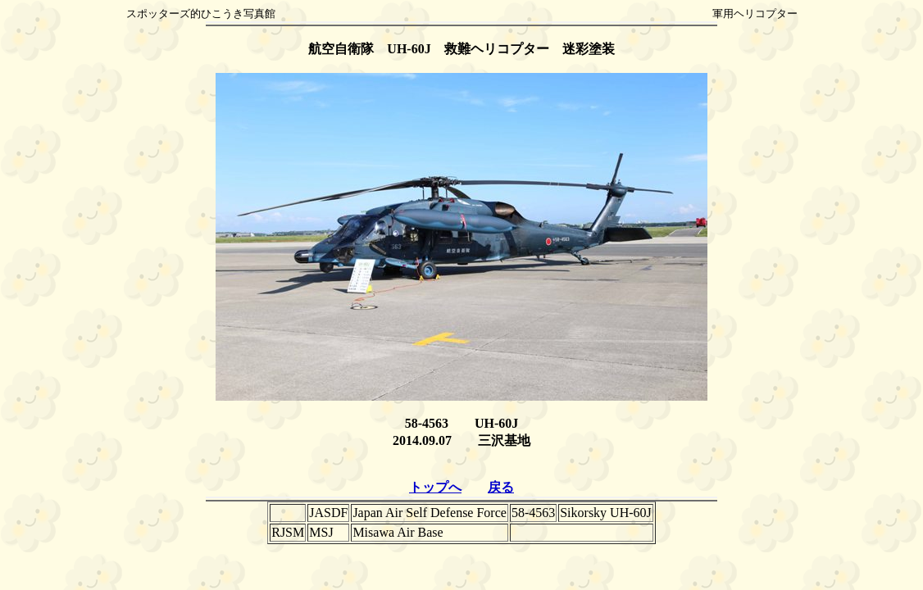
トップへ (435, 487)
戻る (501, 487)
